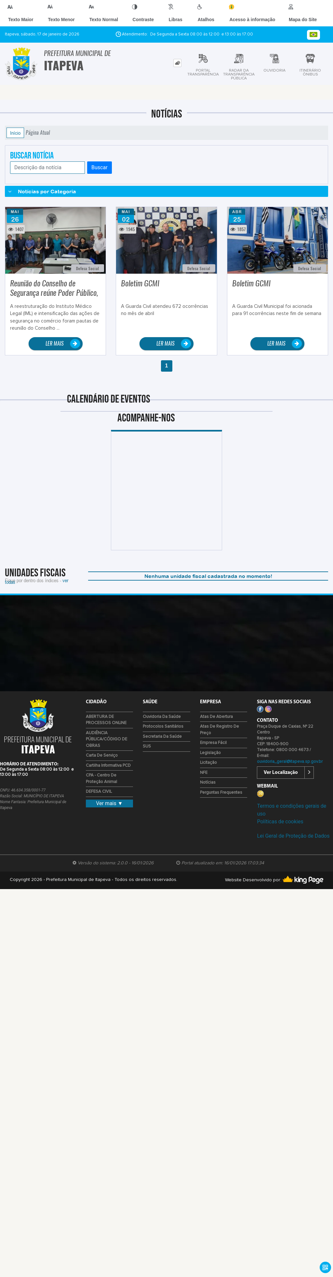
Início (15, 133)
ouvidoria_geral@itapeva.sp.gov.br (290, 762)
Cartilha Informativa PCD (108, 765)
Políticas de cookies (280, 821)
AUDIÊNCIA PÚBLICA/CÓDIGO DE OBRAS (106, 739)
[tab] (177, 63)
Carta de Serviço (102, 755)
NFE (203, 773)
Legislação (210, 753)
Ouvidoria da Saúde (162, 717)
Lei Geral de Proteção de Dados (293, 836)
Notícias (208, 782)
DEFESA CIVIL (99, 792)
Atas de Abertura (216, 717)
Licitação (208, 763)
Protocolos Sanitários (163, 726)
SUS (147, 746)
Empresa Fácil (213, 743)
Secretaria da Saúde (162, 737)
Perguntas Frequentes (221, 792)
